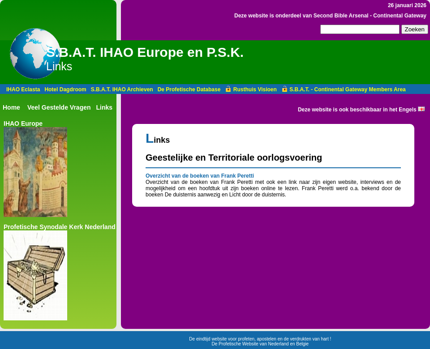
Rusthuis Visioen (250, 89)
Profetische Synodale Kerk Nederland (60, 226)
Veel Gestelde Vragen (59, 107)
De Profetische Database (189, 89)
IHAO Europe (23, 123)
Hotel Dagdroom (65, 89)
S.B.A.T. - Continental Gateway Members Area (343, 89)
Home (11, 107)
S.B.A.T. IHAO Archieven (122, 89)
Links (104, 107)
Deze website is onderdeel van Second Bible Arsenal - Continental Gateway (330, 16)
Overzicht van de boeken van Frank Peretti (200, 176)
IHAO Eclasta (23, 89)
